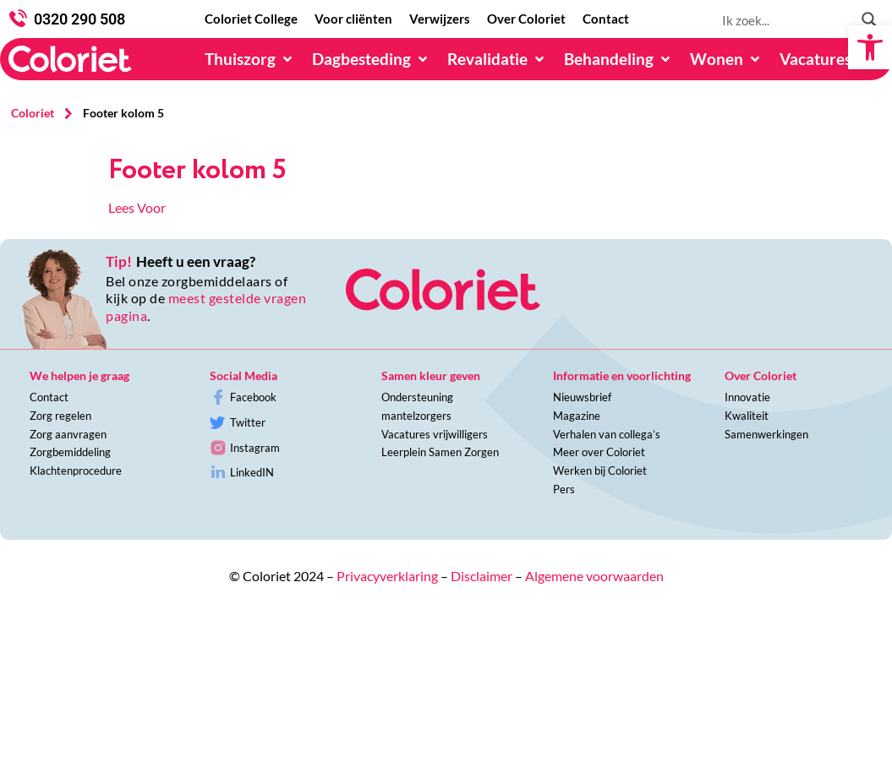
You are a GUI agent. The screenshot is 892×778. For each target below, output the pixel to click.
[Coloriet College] (251, 19)
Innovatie (747, 397)
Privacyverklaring (387, 576)
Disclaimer (481, 576)
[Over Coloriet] (526, 19)
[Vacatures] (825, 59)
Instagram (255, 447)
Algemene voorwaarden (594, 576)
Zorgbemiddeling (70, 452)
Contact (49, 397)
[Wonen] (726, 59)
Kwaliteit (747, 415)
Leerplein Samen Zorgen (440, 452)
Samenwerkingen (766, 434)
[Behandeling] (618, 59)
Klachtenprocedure (76, 470)
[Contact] (606, 19)
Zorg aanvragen (68, 434)
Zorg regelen (60, 415)
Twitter (247, 422)
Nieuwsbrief (582, 397)
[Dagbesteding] (371, 59)
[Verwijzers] (440, 19)
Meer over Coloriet (599, 452)
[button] (870, 47)
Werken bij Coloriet (600, 470)
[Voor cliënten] (353, 19)
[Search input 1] (784, 19)
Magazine (576, 415)
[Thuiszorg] (250, 59)
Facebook (253, 397)
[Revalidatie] (497, 59)
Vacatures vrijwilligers (434, 434)
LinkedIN (252, 472)
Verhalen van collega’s (606, 434)
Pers (564, 489)
